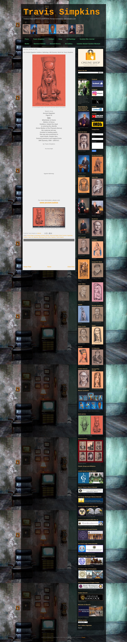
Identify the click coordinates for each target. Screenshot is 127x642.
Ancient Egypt (30, 235)
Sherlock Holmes (39, 44)
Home (49, 267)
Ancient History (55, 44)
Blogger (83, 637)
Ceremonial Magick (54, 235)
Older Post (70, 267)
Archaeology (37, 235)
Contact (51, 39)
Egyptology (69, 235)
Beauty (47, 235)
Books (27, 44)
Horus (29, 237)
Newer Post (27, 267)
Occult (45, 237)
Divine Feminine (63, 235)
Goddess (25, 237)
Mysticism (36, 237)
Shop (60, 39)
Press (27, 39)
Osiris (49, 237)
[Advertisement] (49, 253)
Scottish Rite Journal (87, 39)
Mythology (41, 237)
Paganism (53, 237)
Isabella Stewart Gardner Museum (88, 44)
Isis (32, 237)
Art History (42, 235)
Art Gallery (68, 44)
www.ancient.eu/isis (49, 203)
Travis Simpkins (61, 12)
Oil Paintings (70, 39)
